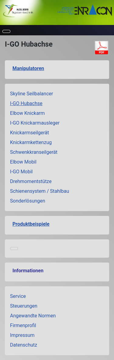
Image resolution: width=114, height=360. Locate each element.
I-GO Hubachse (26, 103)
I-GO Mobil (21, 172)
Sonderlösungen (27, 201)
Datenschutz (23, 345)
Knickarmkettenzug (31, 142)
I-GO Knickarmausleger (35, 123)
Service (18, 296)
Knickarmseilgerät (29, 133)
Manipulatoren (28, 68)
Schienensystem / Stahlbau (39, 191)
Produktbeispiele (31, 224)
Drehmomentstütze (31, 181)
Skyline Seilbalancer (31, 94)
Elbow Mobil (23, 162)
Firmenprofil (23, 325)
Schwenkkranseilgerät (33, 152)
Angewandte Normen (33, 316)
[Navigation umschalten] (6, 31)
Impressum (22, 335)
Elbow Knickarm (27, 113)
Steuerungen (23, 306)
